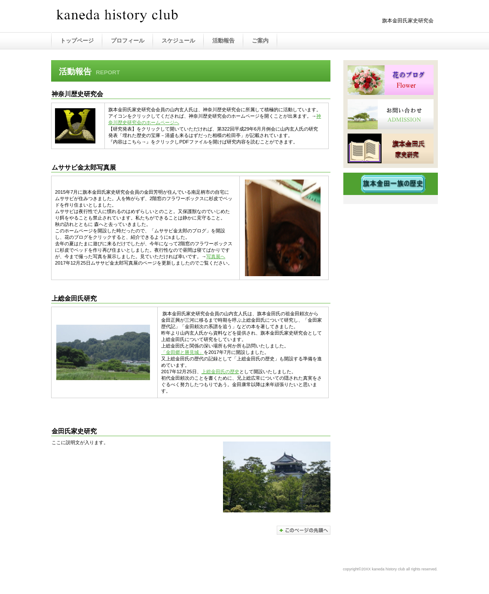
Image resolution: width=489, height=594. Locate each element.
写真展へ (215, 256)
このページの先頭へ (303, 530)
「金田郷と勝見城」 (182, 352)
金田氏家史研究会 (141, 16)
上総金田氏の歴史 (220, 371)
